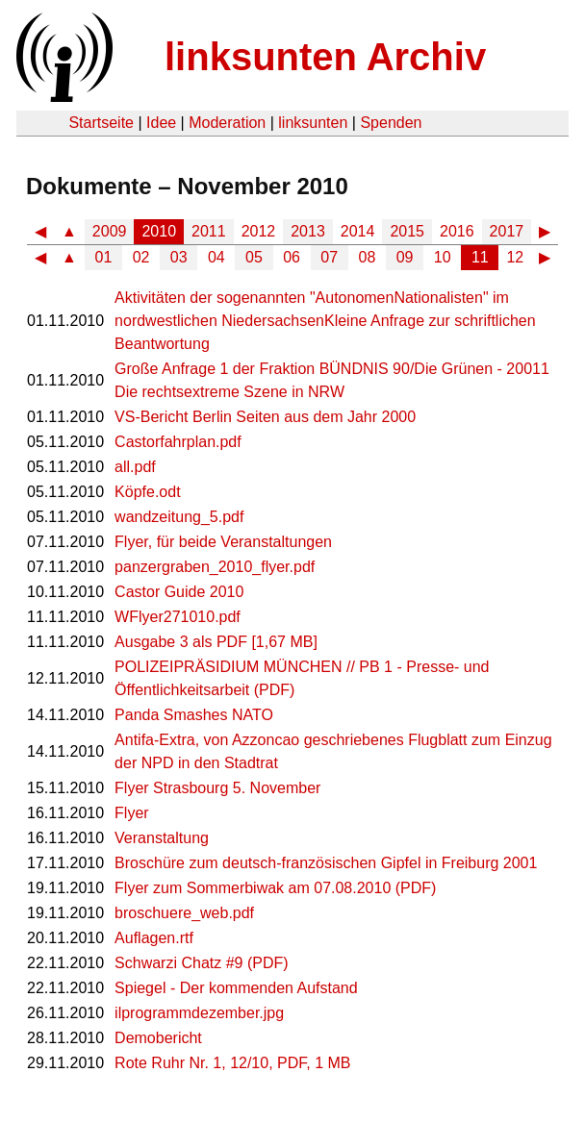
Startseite (101, 122)
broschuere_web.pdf (184, 913)
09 (405, 257)
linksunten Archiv (325, 57)
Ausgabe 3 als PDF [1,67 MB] (216, 642)
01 (104, 257)
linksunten (312, 122)
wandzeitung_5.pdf (178, 517)
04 (216, 257)
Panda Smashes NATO (193, 715)
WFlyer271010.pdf (177, 617)
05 (254, 257)
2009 (109, 231)
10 (442, 257)
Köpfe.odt (147, 492)
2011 (208, 231)
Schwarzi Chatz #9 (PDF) (201, 963)
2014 (358, 231)
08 (367, 257)
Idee (161, 122)
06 (291, 257)
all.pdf (135, 467)
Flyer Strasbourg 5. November (217, 788)
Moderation (227, 122)
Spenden (390, 122)
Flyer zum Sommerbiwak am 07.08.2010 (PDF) (275, 888)
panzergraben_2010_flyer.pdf (214, 567)
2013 (308, 231)
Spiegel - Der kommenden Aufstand (236, 988)
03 (179, 257)
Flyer (131, 813)
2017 (507, 231)
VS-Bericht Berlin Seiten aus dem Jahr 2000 (265, 417)
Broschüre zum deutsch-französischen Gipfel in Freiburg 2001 (325, 863)
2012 (259, 231)
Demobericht (158, 1038)
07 (329, 257)
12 (514, 257)
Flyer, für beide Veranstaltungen (223, 542)
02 (141, 257)
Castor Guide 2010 (178, 592)
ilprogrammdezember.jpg (199, 1013)
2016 (457, 231)
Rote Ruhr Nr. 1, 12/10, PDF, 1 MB (232, 1063)
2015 (407, 231)
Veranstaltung (161, 838)
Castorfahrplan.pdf (178, 442)
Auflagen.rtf (153, 938)
